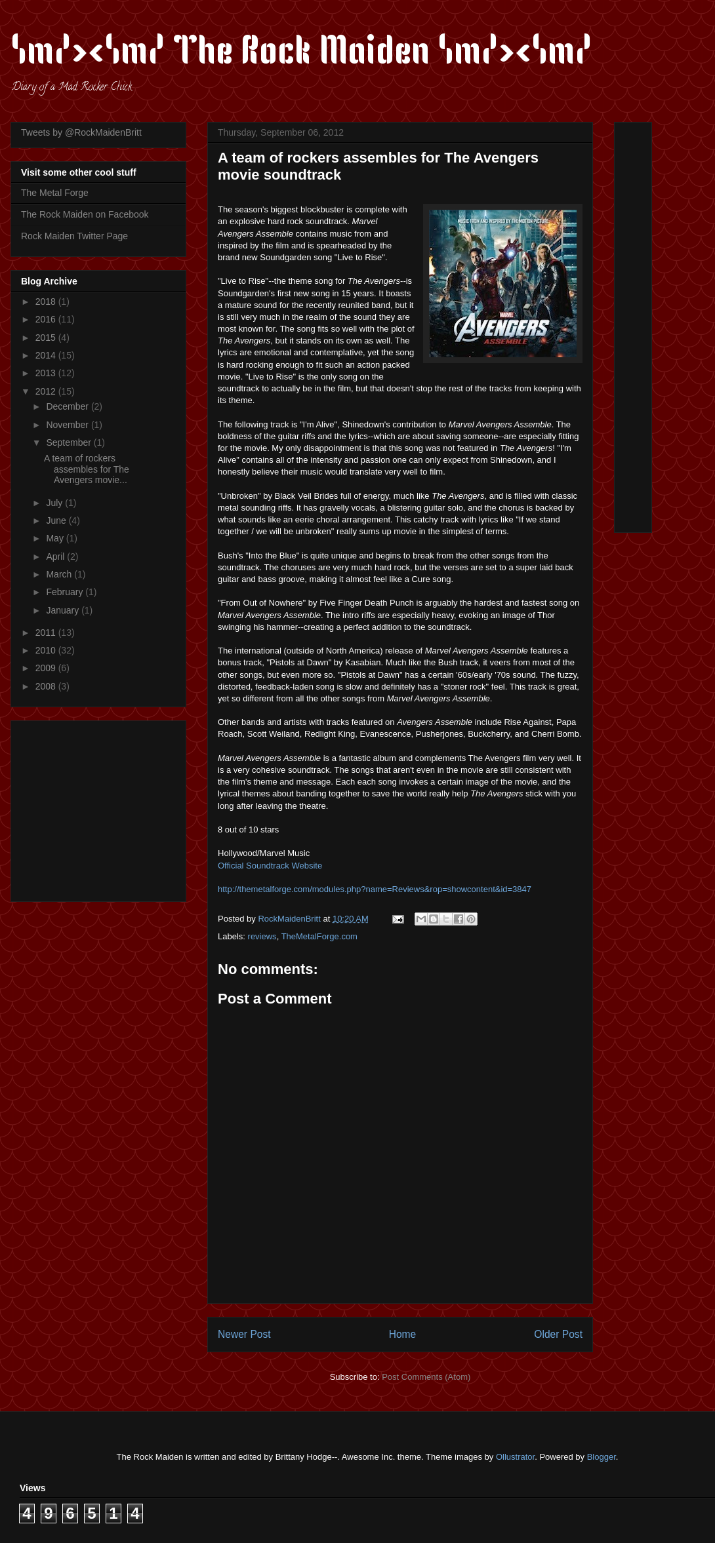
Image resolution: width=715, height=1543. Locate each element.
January (63, 610)
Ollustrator (515, 1457)
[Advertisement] (103, 807)
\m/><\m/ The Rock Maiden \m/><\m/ (301, 53)
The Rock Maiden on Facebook (85, 214)
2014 (46, 355)
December (68, 406)
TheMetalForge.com (319, 936)
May (56, 538)
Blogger (601, 1457)
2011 (46, 632)
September (69, 442)
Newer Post (244, 1334)
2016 (46, 319)
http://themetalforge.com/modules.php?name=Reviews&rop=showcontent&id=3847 (374, 889)
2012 (46, 391)
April (56, 556)
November (68, 425)
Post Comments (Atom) (426, 1377)
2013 (46, 373)
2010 (46, 650)
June (57, 520)
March (60, 574)
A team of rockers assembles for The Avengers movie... (86, 469)
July (55, 503)
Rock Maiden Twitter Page (74, 236)
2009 (46, 668)
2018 (46, 301)
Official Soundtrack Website (270, 865)
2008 (46, 686)
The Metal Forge (55, 192)
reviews (262, 936)
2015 (46, 337)
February (65, 592)
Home (403, 1334)
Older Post (558, 1334)
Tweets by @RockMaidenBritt (81, 132)
